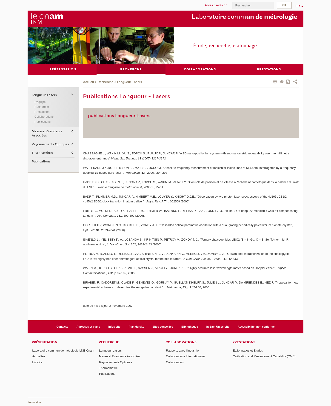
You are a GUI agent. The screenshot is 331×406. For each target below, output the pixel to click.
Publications (42, 121)
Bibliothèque (189, 326)
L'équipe (40, 101)
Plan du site (136, 326)
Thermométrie (42, 153)
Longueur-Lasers (129, 82)
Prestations (41, 111)
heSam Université (218, 326)
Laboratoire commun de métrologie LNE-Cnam (63, 350)
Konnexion (34, 401)
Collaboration (175, 362)
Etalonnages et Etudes (248, 350)
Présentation (44, 342)
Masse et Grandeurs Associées (47, 133)
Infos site (114, 326)
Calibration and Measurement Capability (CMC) (264, 356)
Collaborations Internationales (185, 356)
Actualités (38, 356)
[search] (253, 5)
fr (298, 6)
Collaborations (44, 116)
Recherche (105, 82)
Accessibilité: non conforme (256, 326)
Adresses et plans (88, 326)
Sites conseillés (162, 326)
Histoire (37, 362)
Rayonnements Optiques (50, 144)
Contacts (62, 326)
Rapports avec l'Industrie (182, 350)
